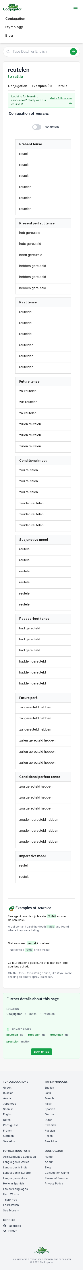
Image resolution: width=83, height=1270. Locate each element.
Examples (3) (42, 86)
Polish (49, 1135)
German (8, 1135)
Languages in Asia (15, 1178)
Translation (51, 127)
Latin (48, 1092)
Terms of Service (56, 1178)
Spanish (8, 1109)
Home (49, 1156)
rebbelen (37, 1034)
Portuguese (11, 1125)
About (49, 1162)
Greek (7, 1087)
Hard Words (11, 1194)
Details (61, 86)
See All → (9, 1141)
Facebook (12, 1225)
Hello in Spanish (13, 1183)
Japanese (9, 1103)
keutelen (14, 1034)
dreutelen (59, 1034)
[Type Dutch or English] (41, 51)
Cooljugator (14, 1014)
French (7, 1130)
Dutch (33, 1014)
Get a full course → (61, 100)
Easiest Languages (15, 1189)
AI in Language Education (19, 1156)
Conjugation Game (57, 1172)
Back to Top (41, 1051)
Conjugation (15, 18)
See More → (11, 1210)
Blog (9, 35)
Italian (48, 1103)
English (7, 1114)
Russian (8, 1092)
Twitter (10, 1231)
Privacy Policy (54, 1183)
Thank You (10, 1199)
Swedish (50, 1125)
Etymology (14, 27)
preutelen (18, 1041)
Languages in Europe (17, 1172)
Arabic (7, 1098)
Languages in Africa (16, 1162)
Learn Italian (11, 1205)
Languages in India (15, 1167)
